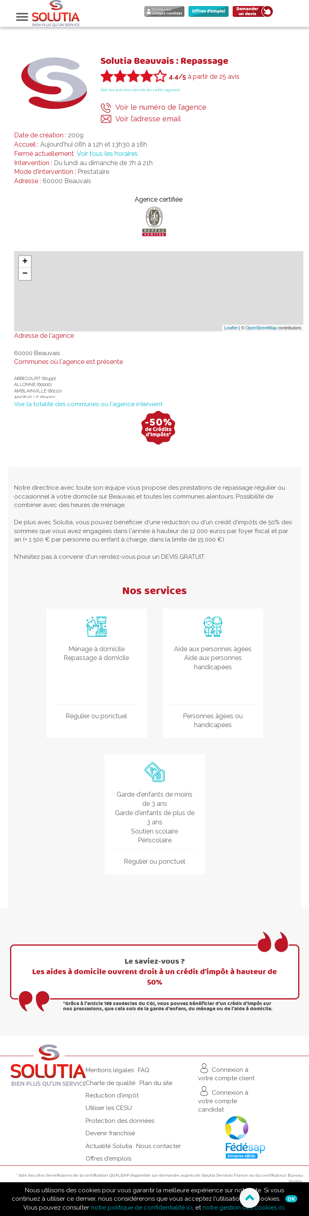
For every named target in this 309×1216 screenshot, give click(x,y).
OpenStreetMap (261, 327)
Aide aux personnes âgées (213, 649)
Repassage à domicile (96, 658)
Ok (291, 1199)
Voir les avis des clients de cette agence (140, 90)
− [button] (24, 274)
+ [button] (24, 262)
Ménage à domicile (96, 649)
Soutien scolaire (154, 831)
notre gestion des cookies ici (243, 1207)
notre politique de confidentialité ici (141, 1207)
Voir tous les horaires (107, 153)
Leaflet (230, 327)
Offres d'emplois (108, 1158)
